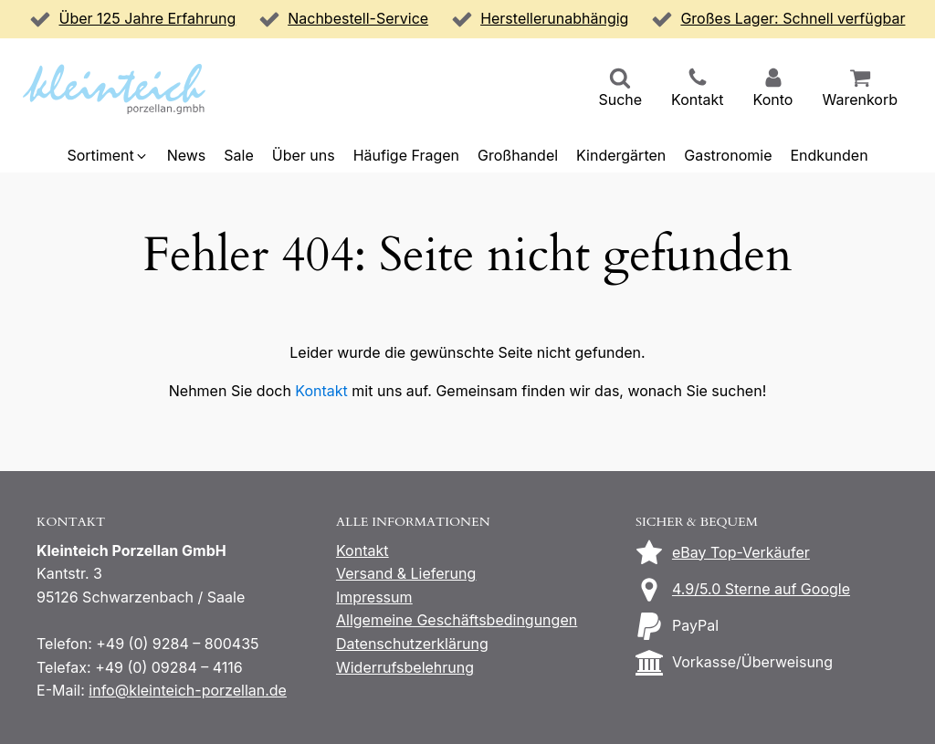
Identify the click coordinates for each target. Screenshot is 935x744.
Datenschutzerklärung (412, 643)
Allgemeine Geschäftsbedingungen (456, 620)
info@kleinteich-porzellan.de (188, 690)
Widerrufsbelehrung (405, 667)
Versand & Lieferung (406, 573)
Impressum (374, 597)
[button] (620, 89)
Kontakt (321, 391)
